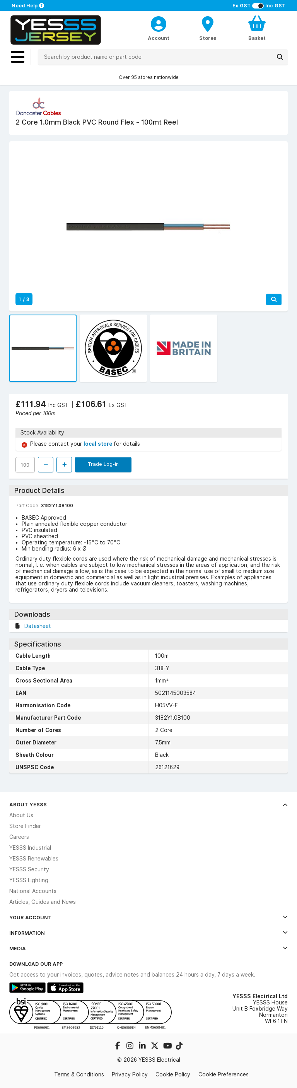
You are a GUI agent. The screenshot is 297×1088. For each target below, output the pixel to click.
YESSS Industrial (30, 848)
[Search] (280, 57)
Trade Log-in (103, 464)
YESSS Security (29, 869)
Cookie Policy (172, 1074)
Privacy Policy (130, 1074)
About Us (21, 815)
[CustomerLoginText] (159, 23)
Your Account (148, 917)
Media (148, 948)
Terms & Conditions (79, 1074)
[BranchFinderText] (207, 28)
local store (99, 444)
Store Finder (25, 826)
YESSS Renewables (33, 858)
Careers (19, 837)
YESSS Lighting (28, 880)
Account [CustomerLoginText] (158, 38)
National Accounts (32, 891)
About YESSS (148, 804)
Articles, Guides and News (42, 902)
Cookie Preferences (223, 1074)
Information (148, 933)
